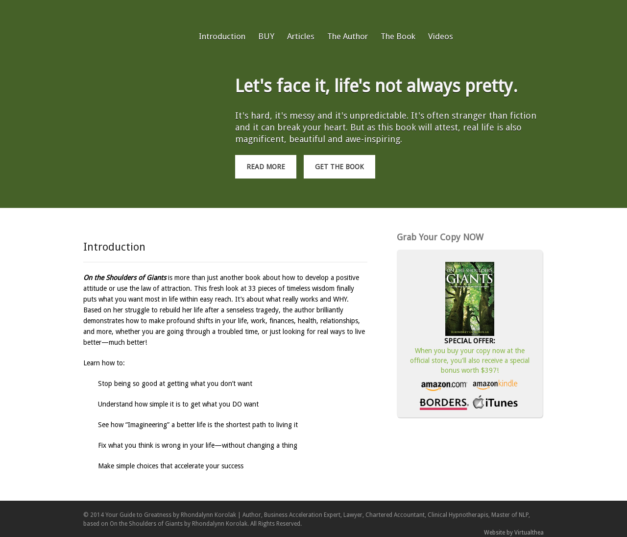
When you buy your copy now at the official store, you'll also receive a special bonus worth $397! (470, 360)
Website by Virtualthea (514, 532)
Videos (440, 36)
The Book (398, 36)
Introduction (222, 36)
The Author (347, 36)
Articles (300, 36)
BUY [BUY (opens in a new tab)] (266, 36)
